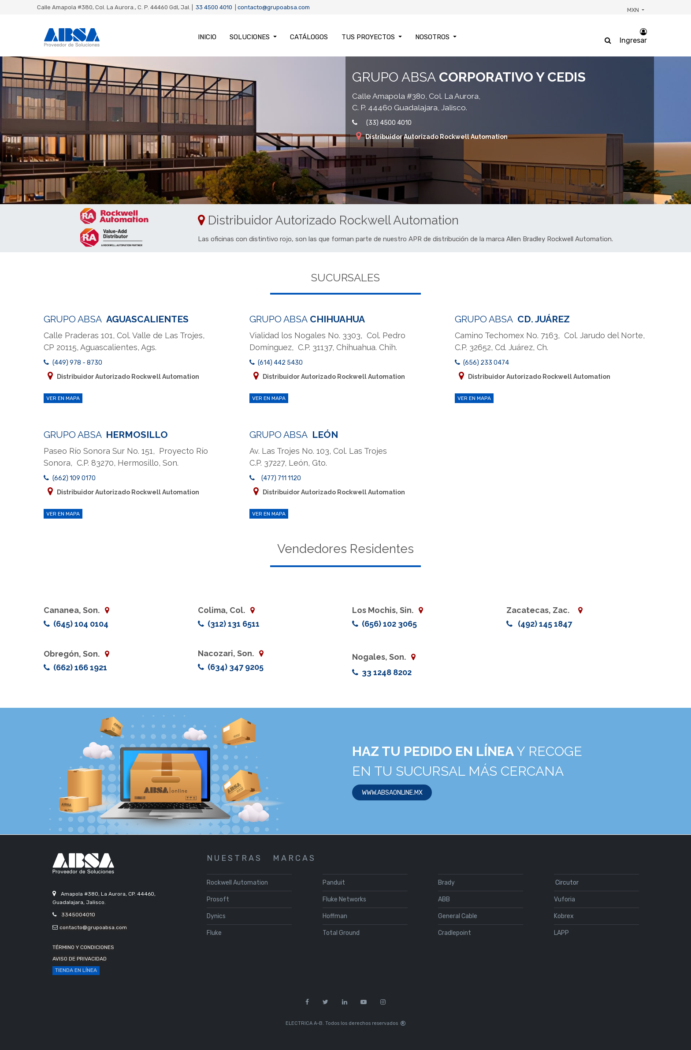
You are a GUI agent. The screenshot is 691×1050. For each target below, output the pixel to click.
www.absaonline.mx (392, 792)
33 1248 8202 (386, 672)
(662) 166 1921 (79, 667)
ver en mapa (63, 398)
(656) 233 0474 (486, 362)
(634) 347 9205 (235, 667)
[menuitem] (207, 37)
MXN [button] (633, 10)
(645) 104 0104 (80, 623)
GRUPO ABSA (116, 319)
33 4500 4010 (214, 7)
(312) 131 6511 (233, 623)
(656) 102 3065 (388, 623)
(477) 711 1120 (281, 478)
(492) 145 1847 (544, 623)
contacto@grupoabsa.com (274, 7)
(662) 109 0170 (74, 478)
